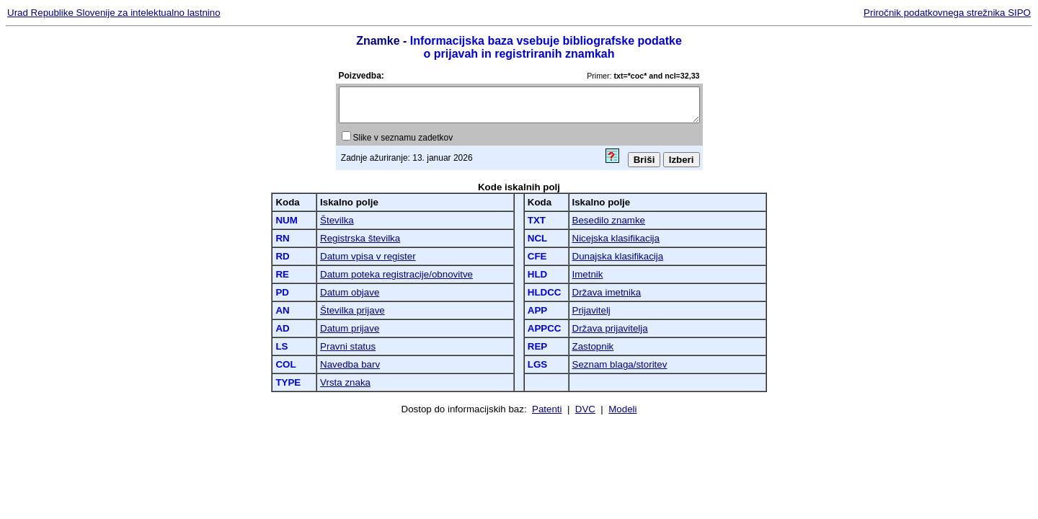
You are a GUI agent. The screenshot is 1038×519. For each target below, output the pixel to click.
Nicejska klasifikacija (616, 238)
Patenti (547, 409)
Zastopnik (593, 346)
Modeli (622, 409)
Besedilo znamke (609, 220)
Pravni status (348, 346)
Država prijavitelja (610, 328)
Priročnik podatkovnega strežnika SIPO (947, 12)
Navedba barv (350, 364)
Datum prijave (349, 328)
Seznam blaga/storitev (619, 364)
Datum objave (349, 292)
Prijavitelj (591, 310)
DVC (585, 409)
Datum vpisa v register (368, 256)
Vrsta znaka (345, 382)
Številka (337, 220)
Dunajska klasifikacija (618, 256)
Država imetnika (607, 292)
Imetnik (587, 274)
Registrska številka (360, 238)
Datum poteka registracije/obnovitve (396, 274)
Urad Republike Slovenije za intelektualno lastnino (114, 12)
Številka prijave (352, 310)
